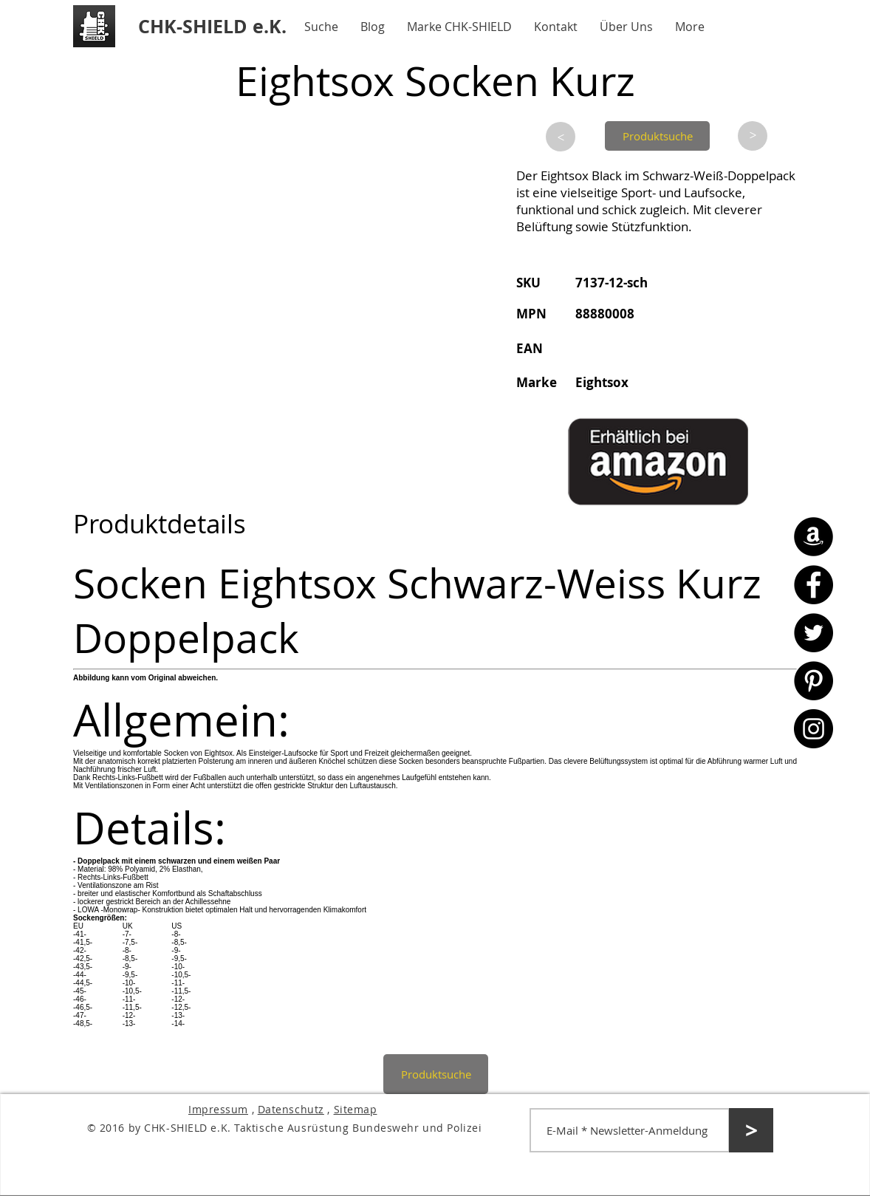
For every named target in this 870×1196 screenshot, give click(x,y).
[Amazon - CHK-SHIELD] (813, 536)
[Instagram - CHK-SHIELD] (813, 728)
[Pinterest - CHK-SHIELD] (813, 680)
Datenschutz (291, 1109)
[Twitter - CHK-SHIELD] (813, 632)
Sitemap (355, 1109)
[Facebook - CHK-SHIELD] (813, 584)
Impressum (218, 1109)
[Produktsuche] (657, 136)
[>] (560, 136)
